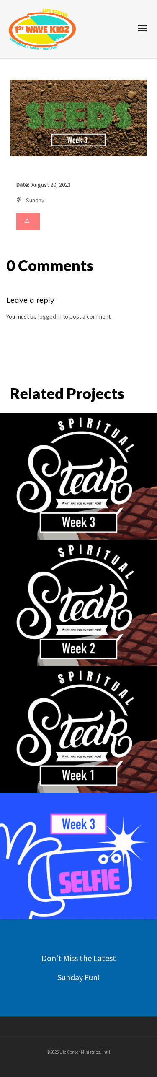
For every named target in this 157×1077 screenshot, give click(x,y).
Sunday (35, 200)
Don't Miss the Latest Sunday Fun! (78, 967)
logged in (50, 316)
